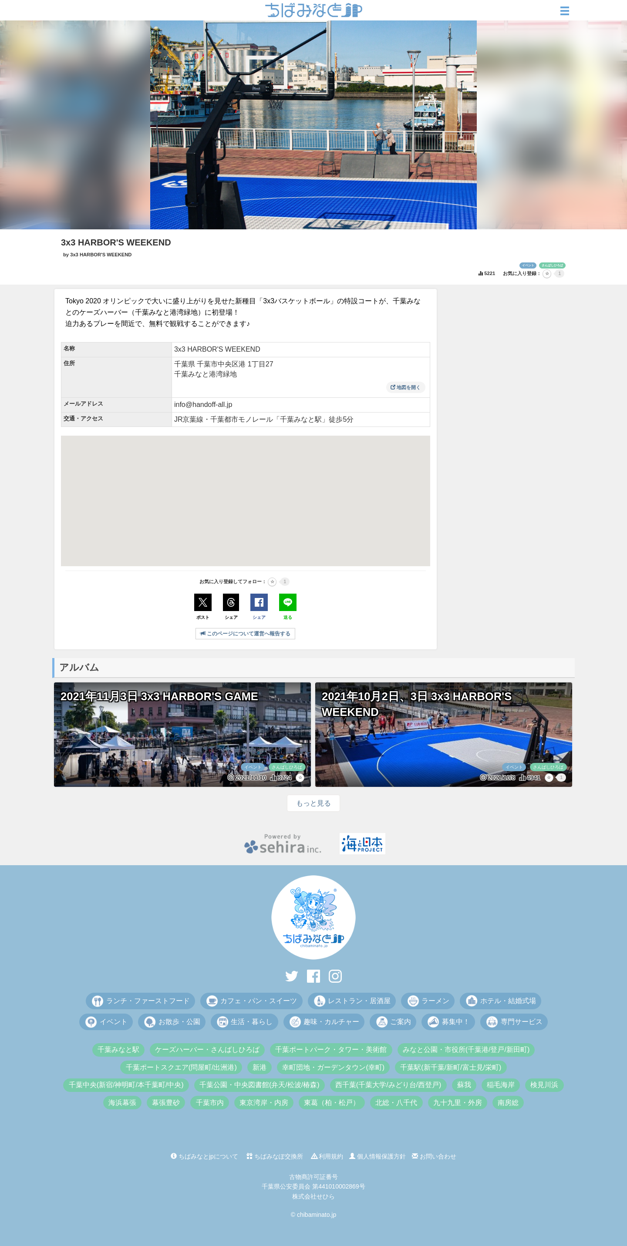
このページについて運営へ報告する (245, 634)
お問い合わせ (434, 1156)
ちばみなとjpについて (204, 1156)
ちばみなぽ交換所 (274, 1156)
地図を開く (406, 387)
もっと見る (313, 803)
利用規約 (327, 1156)
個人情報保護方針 (377, 1156)
